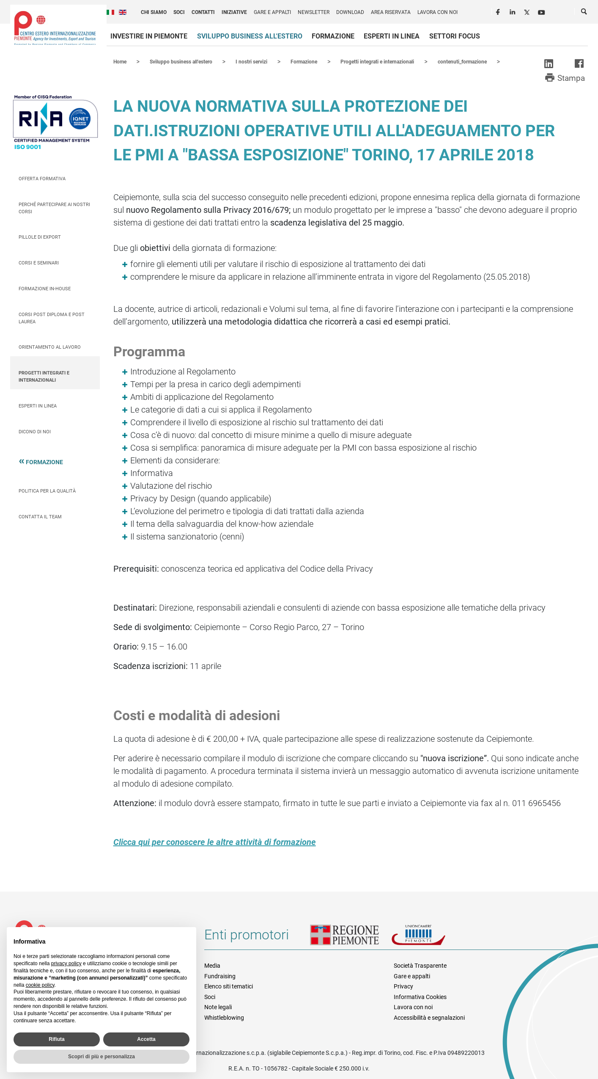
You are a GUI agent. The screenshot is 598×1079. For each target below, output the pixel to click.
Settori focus (454, 36)
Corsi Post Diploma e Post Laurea (52, 317)
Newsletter (313, 12)
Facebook (499, 11)
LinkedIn (513, 11)
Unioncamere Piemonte (430, 937)
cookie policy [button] (40, 985)
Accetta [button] (146, 1039)
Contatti (203, 12)
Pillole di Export (40, 236)
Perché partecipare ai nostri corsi (54, 207)
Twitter (528, 11)
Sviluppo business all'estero (249, 36)
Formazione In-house (45, 288)
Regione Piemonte (350, 937)
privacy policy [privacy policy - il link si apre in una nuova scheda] (66, 963)
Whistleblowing (224, 1017)
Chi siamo (154, 12)
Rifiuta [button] (56, 1039)
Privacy (403, 986)
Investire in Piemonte (148, 36)
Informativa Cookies (420, 996)
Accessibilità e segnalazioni (429, 1017)
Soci (179, 12)
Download (350, 12)
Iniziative (234, 12)
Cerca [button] (584, 13)
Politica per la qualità (47, 490)
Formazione (333, 36)
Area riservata (391, 12)
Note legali (218, 1006)
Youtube (542, 11)
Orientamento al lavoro (50, 347)
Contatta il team (40, 516)
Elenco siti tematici (228, 986)
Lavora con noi (437, 12)
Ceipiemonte (55, 28)
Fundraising (220, 975)
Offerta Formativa (42, 178)
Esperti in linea (392, 36)
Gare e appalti (272, 12)
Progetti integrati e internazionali (44, 376)
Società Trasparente (420, 965)
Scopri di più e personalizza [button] (101, 1057)
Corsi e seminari (39, 262)
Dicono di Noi (35, 431)
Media (212, 965)
